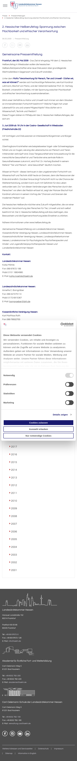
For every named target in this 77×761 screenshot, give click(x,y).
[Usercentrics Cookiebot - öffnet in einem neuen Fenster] (61, 325)
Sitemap (9, 753)
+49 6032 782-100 (13, 717)
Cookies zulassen (38, 422)
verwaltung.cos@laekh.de (20, 723)
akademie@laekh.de (17, 682)
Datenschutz (43, 749)
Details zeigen (60, 414)
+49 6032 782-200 (13, 676)
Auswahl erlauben (38, 429)
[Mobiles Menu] (5, 5)
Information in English (27, 753)
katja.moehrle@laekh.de (21, 276)
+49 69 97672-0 (11, 634)
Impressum (58, 749)
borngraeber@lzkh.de (19, 301)
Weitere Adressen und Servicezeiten (17, 749)
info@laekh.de (15, 641)
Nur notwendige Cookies (38, 435)
